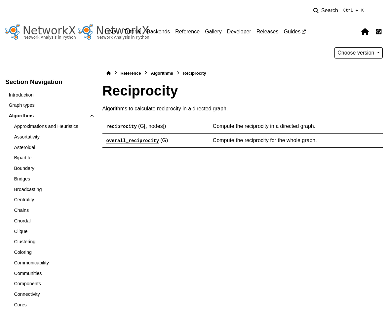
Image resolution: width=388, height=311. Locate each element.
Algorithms (21, 115)
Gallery (213, 31)
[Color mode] (379, 10)
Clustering (24, 241)
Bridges (22, 178)
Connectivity (27, 294)
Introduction (21, 94)
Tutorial (132, 31)
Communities (28, 273)
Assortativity (27, 136)
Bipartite (22, 157)
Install (112, 31)
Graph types (21, 105)
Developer (239, 31)
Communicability (31, 262)
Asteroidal (24, 147)
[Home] (108, 73)
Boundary (24, 168)
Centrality (24, 199)
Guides (292, 31)
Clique (20, 231)
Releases (267, 31)
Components (27, 283)
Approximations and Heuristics (46, 126)
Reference (187, 31)
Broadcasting (28, 189)
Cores (20, 304)
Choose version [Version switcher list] (356, 53)
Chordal (22, 220)
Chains (21, 210)
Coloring (23, 252)
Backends (158, 31)
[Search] (340, 10)
